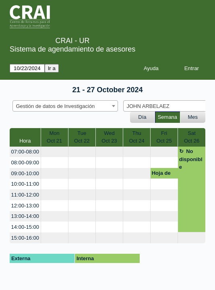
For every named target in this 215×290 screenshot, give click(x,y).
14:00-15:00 (25, 227)
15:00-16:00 (25, 238)
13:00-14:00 (25, 216)
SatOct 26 (191, 137)
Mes (193, 117)
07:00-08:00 (25, 152)
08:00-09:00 (25, 163)
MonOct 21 (54, 137)
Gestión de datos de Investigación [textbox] (55, 106)
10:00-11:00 (25, 184)
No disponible (191, 159)
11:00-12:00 (25, 195)
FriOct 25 (164, 137)
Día (142, 117)
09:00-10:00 (25, 173)
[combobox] (65, 106)
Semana (167, 117)
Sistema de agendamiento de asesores (72, 49)
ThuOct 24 (136, 137)
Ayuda (151, 68)
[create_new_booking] (54, 152)
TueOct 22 (81, 137)
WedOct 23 (109, 137)
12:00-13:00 (25, 206)
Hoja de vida (161, 174)
